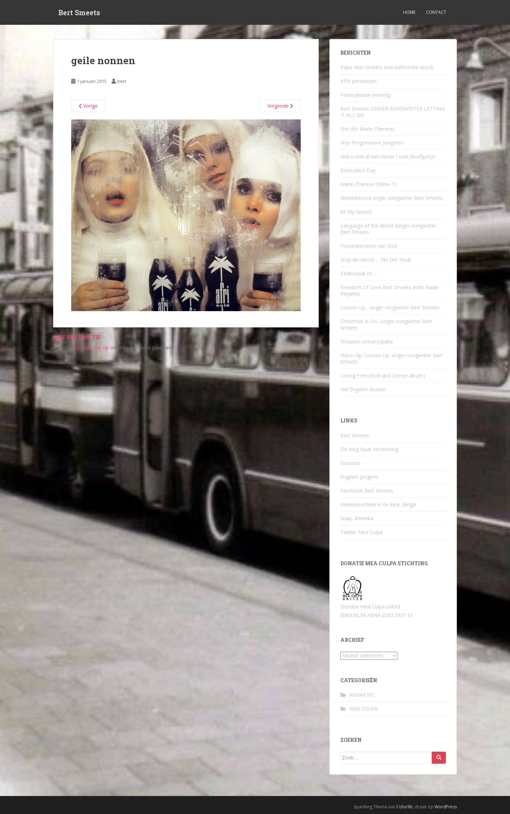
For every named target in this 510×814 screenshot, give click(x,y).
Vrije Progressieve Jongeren (371, 142)
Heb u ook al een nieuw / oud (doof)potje (387, 156)
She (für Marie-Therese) (367, 128)
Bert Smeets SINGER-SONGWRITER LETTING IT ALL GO (392, 111)
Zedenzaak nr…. (358, 273)
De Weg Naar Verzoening (369, 449)
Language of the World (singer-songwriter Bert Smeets (388, 228)
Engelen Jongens (359, 476)
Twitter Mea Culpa (361, 532)
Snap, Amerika (356, 518)
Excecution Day (358, 170)
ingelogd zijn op (91, 347)
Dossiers (350, 463)
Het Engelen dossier (363, 389)
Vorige (88, 105)
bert (121, 81)
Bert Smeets (79, 12)
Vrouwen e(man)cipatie (366, 341)
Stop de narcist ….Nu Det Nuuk (375, 259)
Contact (436, 12)
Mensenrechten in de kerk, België (378, 504)
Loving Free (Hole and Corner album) (382, 375)
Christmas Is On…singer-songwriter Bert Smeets (386, 324)
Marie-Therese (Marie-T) (368, 184)
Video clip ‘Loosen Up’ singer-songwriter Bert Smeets (391, 358)
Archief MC (362, 694)
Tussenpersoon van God (368, 245)
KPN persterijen (358, 81)
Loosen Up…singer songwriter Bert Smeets (389, 307)
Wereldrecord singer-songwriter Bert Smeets (391, 198)
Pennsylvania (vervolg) (365, 94)
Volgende (280, 105)
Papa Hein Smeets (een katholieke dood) (387, 67)
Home (409, 12)
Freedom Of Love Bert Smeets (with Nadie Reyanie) (389, 290)
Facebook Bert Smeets (366, 490)
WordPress (446, 807)
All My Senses (356, 211)
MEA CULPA (364, 708)
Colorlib (404, 807)
